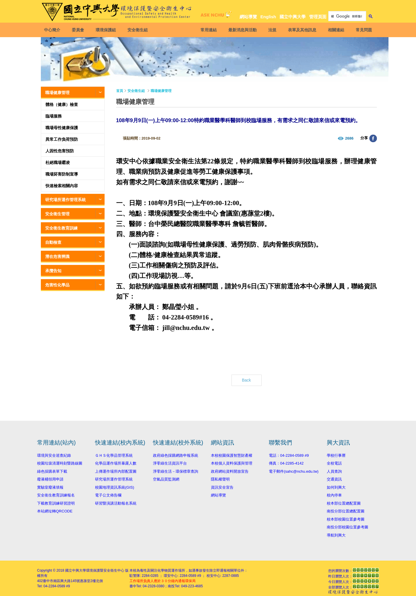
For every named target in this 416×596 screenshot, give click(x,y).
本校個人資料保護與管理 (231, 463)
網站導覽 (248, 16)
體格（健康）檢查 (61, 104)
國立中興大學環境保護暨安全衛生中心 (94, 570)
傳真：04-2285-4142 (286, 463)
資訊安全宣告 (222, 487)
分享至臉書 (373, 138)
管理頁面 (317, 16)
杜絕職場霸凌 (57, 162)
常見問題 (363, 30)
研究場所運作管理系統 (65, 199)
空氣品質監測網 (166, 479)
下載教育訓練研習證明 (56, 503)
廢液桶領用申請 (50, 479)
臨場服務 (53, 116)
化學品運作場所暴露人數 (115, 463)
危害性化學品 (57, 285)
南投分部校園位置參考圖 (347, 527)
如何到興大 (336, 487)
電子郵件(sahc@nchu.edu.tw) (293, 471)
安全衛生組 (138, 30)
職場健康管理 (57, 92)
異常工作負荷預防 (61, 139)
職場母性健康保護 (61, 127)
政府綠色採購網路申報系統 (175, 455)
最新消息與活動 (242, 30)
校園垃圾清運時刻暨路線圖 (59, 463)
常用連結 (208, 30)
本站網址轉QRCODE (54, 511)
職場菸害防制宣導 (61, 174)
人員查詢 (334, 471)
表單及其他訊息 (302, 30)
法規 (272, 30)
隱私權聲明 (220, 479)
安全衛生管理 (57, 214)
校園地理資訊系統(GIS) (114, 487)
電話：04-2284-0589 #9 (289, 455)
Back (246, 380)
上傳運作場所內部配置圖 (115, 471)
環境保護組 (106, 30)
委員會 (78, 30)
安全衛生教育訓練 (61, 228)
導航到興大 (336, 535)
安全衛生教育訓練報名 (56, 495)
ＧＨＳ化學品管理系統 (114, 455)
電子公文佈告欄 (108, 495)
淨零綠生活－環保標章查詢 (175, 471)
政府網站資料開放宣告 (230, 471)
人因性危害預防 (59, 151)
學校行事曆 (336, 455)
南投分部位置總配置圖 (345, 511)
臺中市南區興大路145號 (61, 581)
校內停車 (334, 495)
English (268, 16)
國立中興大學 (293, 16)
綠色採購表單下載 (52, 471)
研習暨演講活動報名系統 (115, 503)
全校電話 (334, 463)
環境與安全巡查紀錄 (54, 455)
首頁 (119, 91)
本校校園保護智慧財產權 (231, 455)
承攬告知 (53, 270)
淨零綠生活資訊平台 (170, 463)
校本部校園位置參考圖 (345, 519)
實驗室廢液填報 (50, 487)
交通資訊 (334, 479)
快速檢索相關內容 (61, 185)
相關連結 (336, 30)
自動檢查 (53, 242)
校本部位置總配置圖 (344, 503)
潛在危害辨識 (57, 256)
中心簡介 (52, 30)
